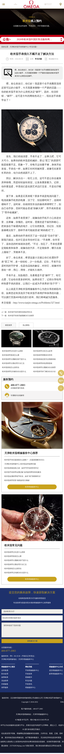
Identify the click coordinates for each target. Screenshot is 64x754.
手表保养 (28, 674)
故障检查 (4, 677)
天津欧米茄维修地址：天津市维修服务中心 (17, 659)
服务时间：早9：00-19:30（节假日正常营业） (18, 656)
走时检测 (4, 670)
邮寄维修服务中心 (56, 674)
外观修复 (4, 684)
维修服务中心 (30, 687)
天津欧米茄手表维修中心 (19, 47)
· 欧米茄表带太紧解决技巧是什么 (13, 359)
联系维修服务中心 (32, 487)
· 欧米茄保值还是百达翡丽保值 (44, 359)
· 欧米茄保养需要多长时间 (42, 355)
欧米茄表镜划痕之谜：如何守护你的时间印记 (21, 468)
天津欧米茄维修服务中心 (29, 289)
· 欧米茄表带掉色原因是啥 (42, 363)
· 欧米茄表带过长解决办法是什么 (13, 371)
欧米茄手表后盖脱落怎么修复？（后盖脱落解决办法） (24, 460)
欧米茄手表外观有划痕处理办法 (20, 312)
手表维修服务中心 (32, 670)
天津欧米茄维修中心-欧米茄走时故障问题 (20, 464)
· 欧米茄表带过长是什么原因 (12, 351)
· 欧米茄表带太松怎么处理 (42, 351)
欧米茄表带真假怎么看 (13, 556)
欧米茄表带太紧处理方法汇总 (15, 564)
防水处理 (4, 674)
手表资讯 (28, 684)
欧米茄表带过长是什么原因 (14, 552)
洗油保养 (4, 681)
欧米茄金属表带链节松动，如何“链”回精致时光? (22, 476)
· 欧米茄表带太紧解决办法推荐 (44, 367)
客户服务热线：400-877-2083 (32, 709)
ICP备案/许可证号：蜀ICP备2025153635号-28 (32, 720)
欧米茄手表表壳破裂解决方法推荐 (21, 316)
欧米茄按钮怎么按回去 (13, 568)
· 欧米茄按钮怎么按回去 (10, 367)
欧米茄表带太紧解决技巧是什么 (16, 560)
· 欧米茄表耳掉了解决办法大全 (44, 371)
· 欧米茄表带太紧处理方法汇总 (12, 363)
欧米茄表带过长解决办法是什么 (16, 573)
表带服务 (4, 687)
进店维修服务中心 (56, 670)
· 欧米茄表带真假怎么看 (10, 355)
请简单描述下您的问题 (32, 629)
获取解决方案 (32, 641)
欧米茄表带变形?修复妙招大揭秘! (17, 480)
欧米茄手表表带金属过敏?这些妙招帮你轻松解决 (22, 472)
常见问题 (33, 47)
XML (62, 702)
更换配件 (28, 677)
